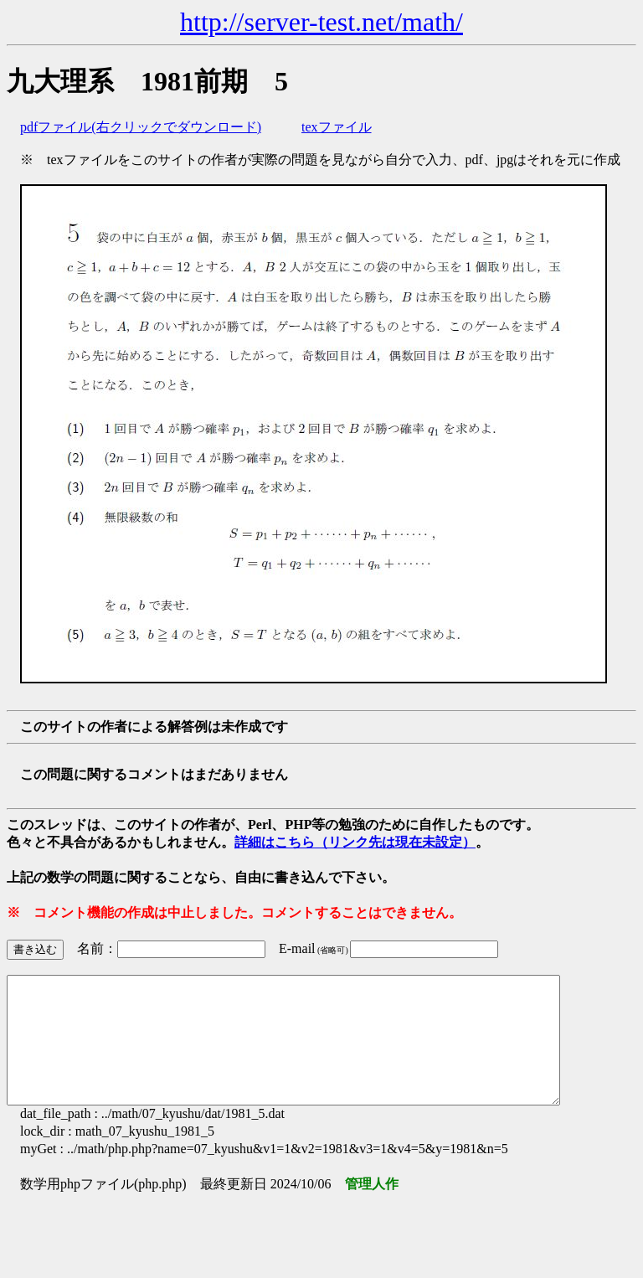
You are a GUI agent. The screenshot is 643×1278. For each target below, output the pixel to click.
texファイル (336, 127)
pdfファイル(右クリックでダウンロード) (140, 127)
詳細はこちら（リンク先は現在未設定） (355, 842)
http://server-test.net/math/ (321, 22)
